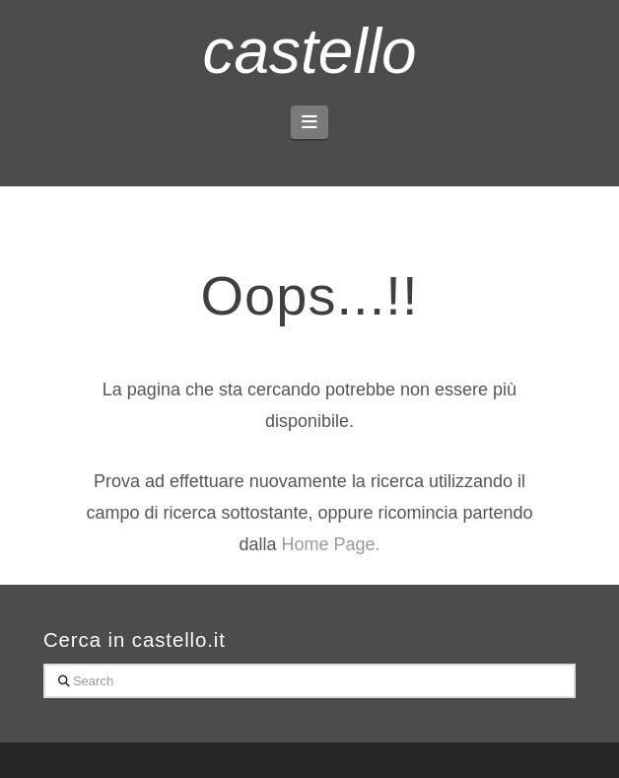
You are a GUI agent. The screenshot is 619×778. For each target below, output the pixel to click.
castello (309, 51)
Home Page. (330, 544)
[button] (310, 122)
